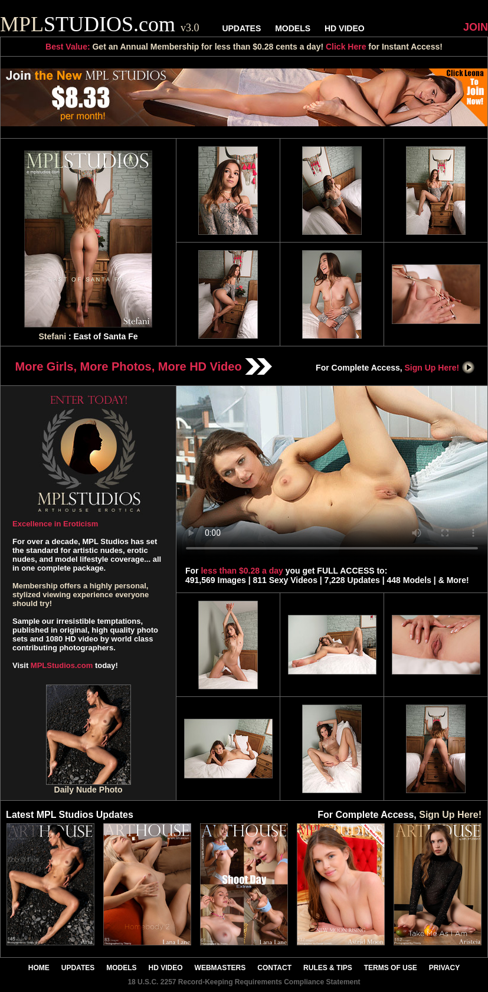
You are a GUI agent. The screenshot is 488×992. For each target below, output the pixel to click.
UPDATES (241, 28)
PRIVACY (444, 968)
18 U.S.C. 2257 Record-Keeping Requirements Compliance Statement (243, 982)
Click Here (346, 46)
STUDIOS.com (99, 24)
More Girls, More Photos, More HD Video (144, 366)
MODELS (292, 28)
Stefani (52, 336)
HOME (39, 968)
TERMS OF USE (390, 968)
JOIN (475, 27)
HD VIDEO (345, 28)
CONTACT (274, 968)
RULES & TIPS (327, 968)
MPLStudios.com (62, 665)
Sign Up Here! (440, 367)
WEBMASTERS (220, 968)
